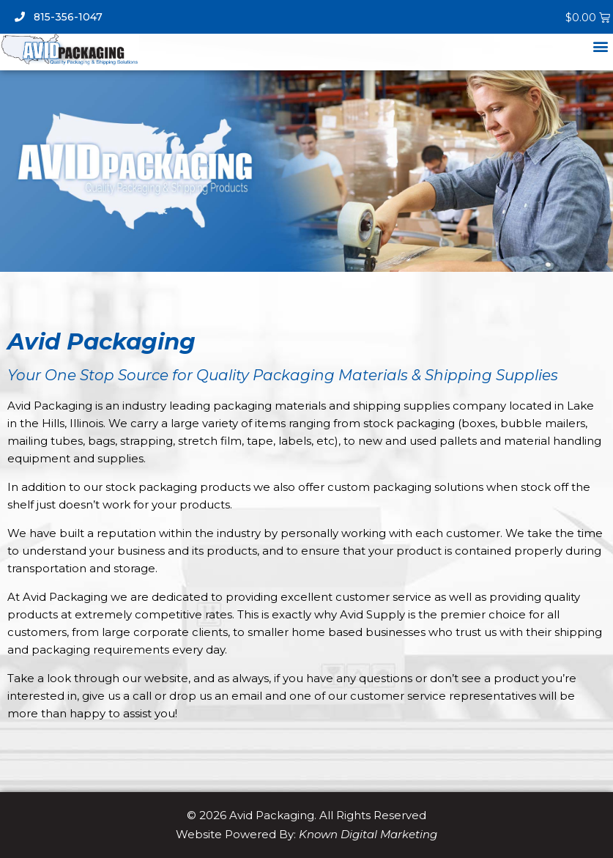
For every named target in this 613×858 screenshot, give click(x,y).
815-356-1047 (59, 16)
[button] (601, 46)
